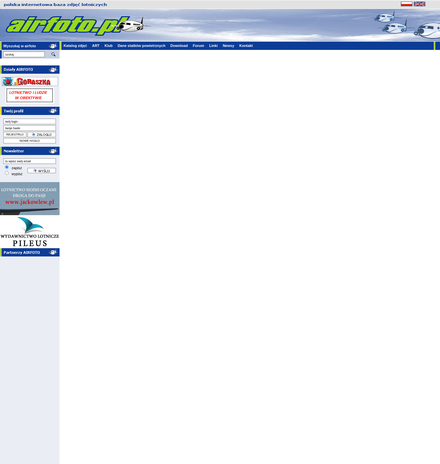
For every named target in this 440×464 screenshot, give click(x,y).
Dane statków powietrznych (141, 46)
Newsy (228, 46)
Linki (213, 46)
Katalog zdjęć (75, 46)
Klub (108, 46)
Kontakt (246, 46)
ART (96, 46)
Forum (198, 46)
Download (179, 46)
